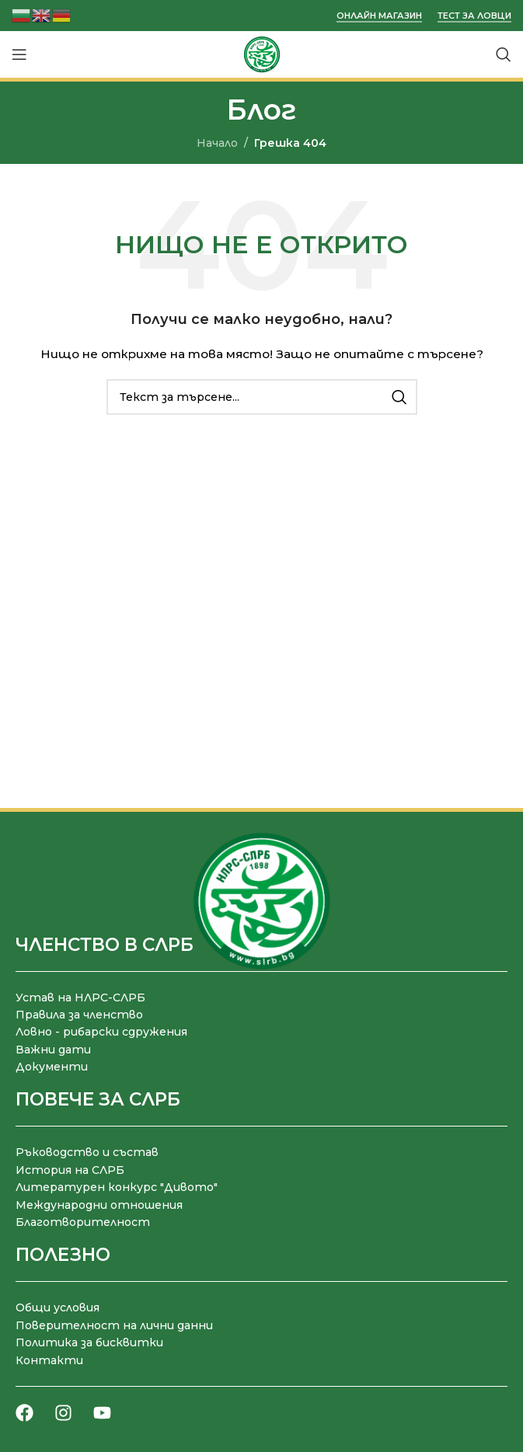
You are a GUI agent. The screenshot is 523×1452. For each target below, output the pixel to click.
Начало (217, 143)
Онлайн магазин (379, 16)
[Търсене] (503, 54)
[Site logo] (261, 54)
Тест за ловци (474, 16)
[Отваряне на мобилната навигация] (19, 54)
